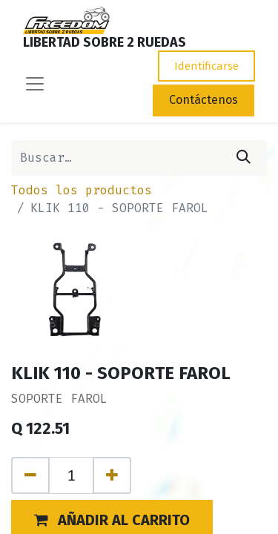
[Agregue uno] (112, 475)
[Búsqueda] (243, 158)
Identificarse (206, 66)
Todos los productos (81, 190)
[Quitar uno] (30, 475)
